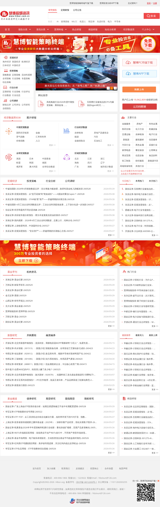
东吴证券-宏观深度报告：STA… (138, 422)
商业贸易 (126, 155)
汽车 (96, 136)
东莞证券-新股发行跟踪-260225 (20, 385)
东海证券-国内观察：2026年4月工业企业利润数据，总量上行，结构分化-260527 (42, 220)
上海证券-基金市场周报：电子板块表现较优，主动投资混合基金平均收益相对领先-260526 (47, 438)
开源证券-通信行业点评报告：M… (139, 322)
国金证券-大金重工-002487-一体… (139, 448)
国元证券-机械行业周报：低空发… (139, 374)
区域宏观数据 (81, 153)
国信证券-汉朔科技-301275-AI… (138, 438)
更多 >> (52, 145)
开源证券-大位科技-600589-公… (138, 231)
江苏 (90, 158)
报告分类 (22, 29)
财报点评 (7, 104)
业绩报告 (7, 108)
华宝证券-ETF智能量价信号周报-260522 (23, 411)
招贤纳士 (94, 468)
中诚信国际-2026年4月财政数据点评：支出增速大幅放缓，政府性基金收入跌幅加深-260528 (48, 188)
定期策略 (16, 74)
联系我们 (65, 468)
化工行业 (140, 129)
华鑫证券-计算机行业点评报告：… (139, 343)
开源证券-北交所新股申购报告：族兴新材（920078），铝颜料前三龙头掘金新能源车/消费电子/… (50, 374)
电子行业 (153, 134)
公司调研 (14, 100)
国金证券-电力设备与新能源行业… (139, 316)
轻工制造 (126, 160)
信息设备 (140, 155)
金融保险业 (80, 140)
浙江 (102, 158)
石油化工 (98, 140)
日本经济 (7, 65)
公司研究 (26, 104)
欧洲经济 (26, 61)
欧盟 (18, 162)
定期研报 (7, 91)
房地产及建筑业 (101, 132)
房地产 (139, 123)
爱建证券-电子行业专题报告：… (138, 210)
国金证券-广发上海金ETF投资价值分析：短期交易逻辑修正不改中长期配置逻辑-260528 (45, 406)
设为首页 (37, 468)
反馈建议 (80, 468)
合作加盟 (109, 468)
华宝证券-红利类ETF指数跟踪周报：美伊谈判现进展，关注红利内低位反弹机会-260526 (45, 443)
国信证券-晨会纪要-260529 (18, 321)
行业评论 (26, 91)
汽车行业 (126, 144)
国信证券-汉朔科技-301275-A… (138, 220)
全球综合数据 (48, 166)
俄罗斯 (19, 166)
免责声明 (123, 468)
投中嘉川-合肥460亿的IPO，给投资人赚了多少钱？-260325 (32, 369)
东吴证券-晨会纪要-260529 (18, 290)
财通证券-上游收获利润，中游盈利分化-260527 (27, 225)
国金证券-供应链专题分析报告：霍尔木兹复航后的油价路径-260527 (36, 215)
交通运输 (126, 134)
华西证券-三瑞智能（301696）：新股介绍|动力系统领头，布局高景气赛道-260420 (44, 358)
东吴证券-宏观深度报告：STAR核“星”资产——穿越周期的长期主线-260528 (39, 199)
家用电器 (126, 150)
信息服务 (153, 139)
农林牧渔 (79, 132)
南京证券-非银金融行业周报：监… (139, 385)
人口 (38, 140)
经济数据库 (129, 29)
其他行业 (140, 166)
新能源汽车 (153, 160)
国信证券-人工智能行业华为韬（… (139, 443)
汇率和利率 (41, 136)
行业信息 (16, 95)
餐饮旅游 (140, 150)
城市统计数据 (106, 166)
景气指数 (20, 136)
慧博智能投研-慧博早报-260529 (20, 311)
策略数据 (7, 74)
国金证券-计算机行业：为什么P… (139, 279)
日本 (31, 158)
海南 (77, 162)
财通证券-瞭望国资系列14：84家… (140, 432)
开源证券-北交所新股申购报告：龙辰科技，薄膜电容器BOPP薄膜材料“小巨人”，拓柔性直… (47, 343)
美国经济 (16, 61)
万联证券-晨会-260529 (15, 316)
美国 (18, 158)
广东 (77, 166)
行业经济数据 (81, 127)
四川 (90, 162)
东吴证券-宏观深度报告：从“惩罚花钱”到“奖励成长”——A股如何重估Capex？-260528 (44, 194)
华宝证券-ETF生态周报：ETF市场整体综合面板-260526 (30, 448)
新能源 (126, 139)
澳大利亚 (33, 166)
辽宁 (102, 162)
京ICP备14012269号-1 (86, 482)
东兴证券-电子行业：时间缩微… (138, 225)
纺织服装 (140, 160)
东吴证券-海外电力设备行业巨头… (139, 427)
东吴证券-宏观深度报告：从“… (137, 204)
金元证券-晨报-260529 (15, 295)
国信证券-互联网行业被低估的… (138, 188)
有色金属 (153, 123)
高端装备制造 (126, 166)
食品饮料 (153, 155)
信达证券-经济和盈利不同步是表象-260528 (25, 209)
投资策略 (14, 70)
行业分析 (14, 87)
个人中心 (146, 29)
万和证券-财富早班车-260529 (19, 284)
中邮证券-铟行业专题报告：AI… (138, 311)
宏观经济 (14, 57)
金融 (38, 132)
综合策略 (7, 82)
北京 (77, 158)
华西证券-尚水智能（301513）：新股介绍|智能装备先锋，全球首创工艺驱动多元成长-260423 (49, 348)
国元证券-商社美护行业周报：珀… (139, 353)
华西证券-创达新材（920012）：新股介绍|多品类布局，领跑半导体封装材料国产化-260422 (48, 353)
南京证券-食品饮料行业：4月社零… (140, 380)
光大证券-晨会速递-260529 (18, 306)
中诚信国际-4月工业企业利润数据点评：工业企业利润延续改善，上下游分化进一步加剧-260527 (49, 204)
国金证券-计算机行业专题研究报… (139, 306)
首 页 (7, 29)
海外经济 (7, 61)
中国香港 (46, 158)
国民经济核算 (22, 132)
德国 (44, 162)
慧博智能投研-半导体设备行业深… (139, 290)
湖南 (90, 166)
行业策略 (16, 78)
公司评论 (16, 104)
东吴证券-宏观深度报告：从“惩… (139, 411)
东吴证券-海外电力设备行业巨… (138, 194)
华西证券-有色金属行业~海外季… (139, 359)
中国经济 (16, 65)
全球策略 (7, 78)
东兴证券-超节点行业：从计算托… (139, 295)
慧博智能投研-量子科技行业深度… (139, 300)
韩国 (31, 162)
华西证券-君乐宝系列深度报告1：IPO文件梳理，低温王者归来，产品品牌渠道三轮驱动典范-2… (49, 379)
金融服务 (126, 123)
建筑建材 (140, 139)
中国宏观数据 (22, 127)
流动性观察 (27, 74)
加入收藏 (51, 468)
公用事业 (153, 150)
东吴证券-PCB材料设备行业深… (138, 285)
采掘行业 (153, 144)
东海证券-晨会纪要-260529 (18, 279)
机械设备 (153, 129)
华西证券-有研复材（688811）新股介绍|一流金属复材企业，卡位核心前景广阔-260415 (46, 364)
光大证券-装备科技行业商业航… (138, 215)
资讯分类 (40, 29)
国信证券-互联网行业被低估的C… (139, 417)
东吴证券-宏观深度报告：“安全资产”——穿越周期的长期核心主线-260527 (39, 230)
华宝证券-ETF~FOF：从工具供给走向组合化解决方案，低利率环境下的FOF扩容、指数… (45, 416)
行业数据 (7, 95)
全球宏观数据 (22, 153)
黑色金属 (140, 144)
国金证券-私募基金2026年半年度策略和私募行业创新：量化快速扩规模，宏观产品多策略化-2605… (51, 427)
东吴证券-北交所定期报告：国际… (139, 406)
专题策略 (26, 78)
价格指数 (20, 140)
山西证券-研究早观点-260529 (19, 300)
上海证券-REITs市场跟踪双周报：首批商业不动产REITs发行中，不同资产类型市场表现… (46, 432)
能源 (77, 136)
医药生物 (126, 129)
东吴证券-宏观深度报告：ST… (137, 199)
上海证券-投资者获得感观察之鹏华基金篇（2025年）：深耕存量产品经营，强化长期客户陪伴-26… (51, 422)
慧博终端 (58, 29)
